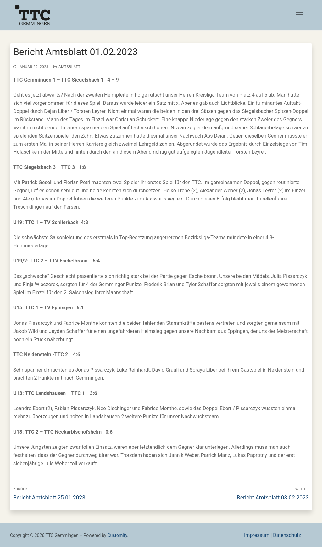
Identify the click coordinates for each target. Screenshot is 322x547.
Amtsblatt (66, 67)
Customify (117, 535)
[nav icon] (299, 15)
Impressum (256, 535)
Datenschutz (287, 535)
